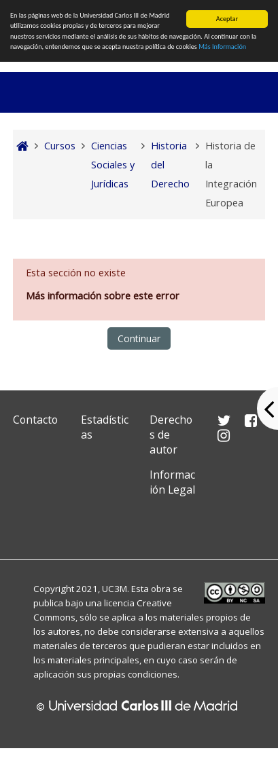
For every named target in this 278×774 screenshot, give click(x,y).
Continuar (139, 338)
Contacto (35, 419)
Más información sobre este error (102, 295)
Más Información (222, 46)
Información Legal (172, 482)
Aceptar (227, 18)
